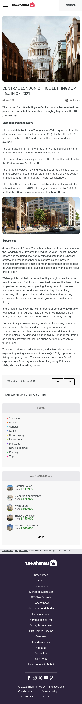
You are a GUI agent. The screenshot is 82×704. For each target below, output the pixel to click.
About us (41, 647)
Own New (41, 636)
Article (12, 422)
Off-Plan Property (41, 597)
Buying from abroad (41, 625)
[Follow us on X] (41, 677)
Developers (41, 586)
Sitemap (46, 696)
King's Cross (57, 192)
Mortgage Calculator (41, 591)
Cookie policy (26, 691)
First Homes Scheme (41, 631)
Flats (41, 580)
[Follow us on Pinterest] (53, 677)
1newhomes (16, 418)
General (13, 426)
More (41, 537)
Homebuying (16, 435)
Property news (41, 603)
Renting (13, 452)
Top (11, 456)
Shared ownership (41, 642)
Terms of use (25, 696)
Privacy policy (49, 691)
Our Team (41, 659)
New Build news (18, 447)
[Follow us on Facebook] (29, 677)
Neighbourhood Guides (41, 608)
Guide (12, 430)
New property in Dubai (41, 664)
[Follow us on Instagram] (35, 677)
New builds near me (41, 619)
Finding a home (41, 614)
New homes (41, 575)
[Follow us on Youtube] (47, 677)
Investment (15, 439)
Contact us (41, 653)
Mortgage (14, 443)
